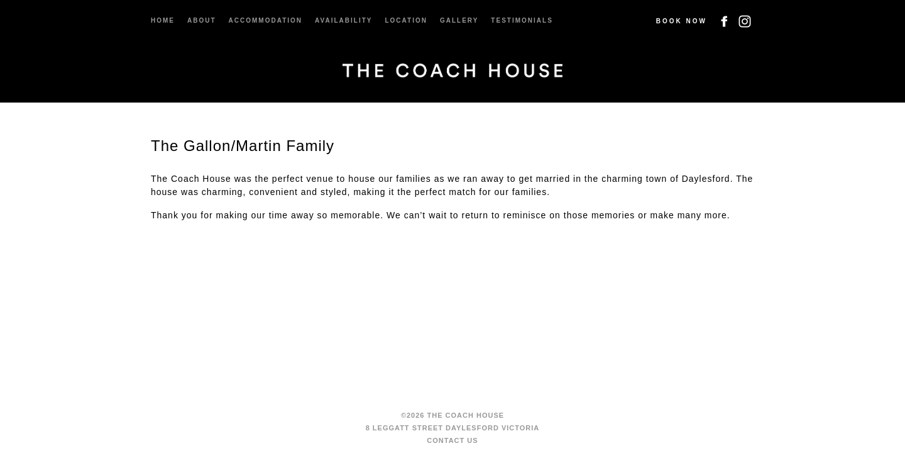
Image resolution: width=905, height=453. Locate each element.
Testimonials (521, 20)
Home (163, 20)
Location (406, 20)
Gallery (459, 20)
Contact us (452, 440)
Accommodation (265, 20)
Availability (343, 20)
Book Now (681, 21)
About (201, 20)
